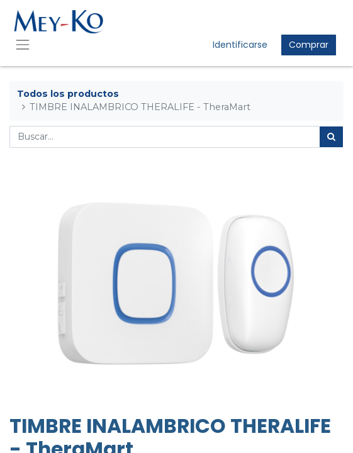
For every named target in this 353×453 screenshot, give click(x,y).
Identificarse (240, 44)
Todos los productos (68, 93)
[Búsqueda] (331, 137)
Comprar (308, 44)
